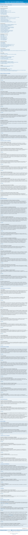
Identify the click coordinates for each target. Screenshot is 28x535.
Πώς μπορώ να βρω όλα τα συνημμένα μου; (5, 66)
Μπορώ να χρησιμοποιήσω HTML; (4, 35)
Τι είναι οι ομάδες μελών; (3, 43)
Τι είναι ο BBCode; (2, 34)
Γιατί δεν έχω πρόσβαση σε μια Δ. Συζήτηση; (5, 28)
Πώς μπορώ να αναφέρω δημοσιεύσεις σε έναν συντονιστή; (6, 30)
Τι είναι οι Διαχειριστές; (2, 42)
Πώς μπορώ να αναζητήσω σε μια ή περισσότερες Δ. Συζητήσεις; (7, 56)
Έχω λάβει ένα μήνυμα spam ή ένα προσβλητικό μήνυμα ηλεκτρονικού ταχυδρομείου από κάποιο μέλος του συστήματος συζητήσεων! (13, 51)
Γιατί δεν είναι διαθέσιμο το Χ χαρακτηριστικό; (5, 69)
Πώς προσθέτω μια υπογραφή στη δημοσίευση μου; (5, 25)
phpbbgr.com (17, 533)
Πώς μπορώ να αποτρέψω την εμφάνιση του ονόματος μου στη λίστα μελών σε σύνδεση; (9, 17)
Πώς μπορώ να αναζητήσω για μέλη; (4, 58)
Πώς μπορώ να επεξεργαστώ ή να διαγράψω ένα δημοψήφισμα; (7, 27)
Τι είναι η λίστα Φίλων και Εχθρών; (4, 53)
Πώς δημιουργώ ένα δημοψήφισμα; (4, 26)
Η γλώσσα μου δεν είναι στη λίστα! (4, 19)
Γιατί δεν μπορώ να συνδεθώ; (3, 11)
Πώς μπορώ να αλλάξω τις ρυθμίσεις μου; (4, 16)
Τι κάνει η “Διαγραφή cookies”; (3, 14)
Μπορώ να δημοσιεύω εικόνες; (3, 36)
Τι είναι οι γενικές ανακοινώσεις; (3, 37)
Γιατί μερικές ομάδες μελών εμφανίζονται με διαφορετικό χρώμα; (7, 45)
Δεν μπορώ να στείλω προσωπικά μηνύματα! (5, 49)
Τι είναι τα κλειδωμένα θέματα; (3, 39)
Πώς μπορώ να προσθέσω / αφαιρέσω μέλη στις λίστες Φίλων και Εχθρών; (8, 54)
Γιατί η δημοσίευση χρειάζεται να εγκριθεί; (4, 31)
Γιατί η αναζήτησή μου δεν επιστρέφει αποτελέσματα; (6, 57)
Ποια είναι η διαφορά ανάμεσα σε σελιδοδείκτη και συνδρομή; (6, 61)
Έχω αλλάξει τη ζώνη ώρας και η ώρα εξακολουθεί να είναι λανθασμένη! (8, 18)
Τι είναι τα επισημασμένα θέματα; (3, 38)
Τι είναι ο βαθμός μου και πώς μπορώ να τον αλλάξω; (6, 21)
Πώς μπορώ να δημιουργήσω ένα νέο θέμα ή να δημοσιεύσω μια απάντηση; (8, 24)
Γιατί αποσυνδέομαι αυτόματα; (3, 13)
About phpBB (6, 503)
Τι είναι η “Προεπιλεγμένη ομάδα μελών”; (4, 46)
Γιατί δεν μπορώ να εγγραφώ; (3, 10)
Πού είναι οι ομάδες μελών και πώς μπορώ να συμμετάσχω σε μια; (7, 44)
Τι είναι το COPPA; (2, 9)
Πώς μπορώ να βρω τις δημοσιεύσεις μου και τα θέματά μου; (6, 59)
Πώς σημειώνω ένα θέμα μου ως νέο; (4, 32)
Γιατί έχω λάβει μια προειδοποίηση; (4, 29)
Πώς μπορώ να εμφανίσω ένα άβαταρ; (4, 20)
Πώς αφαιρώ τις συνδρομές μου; (3, 63)
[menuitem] (2, 3)
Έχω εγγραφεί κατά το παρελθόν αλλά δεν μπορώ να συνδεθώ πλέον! (7, 12)
